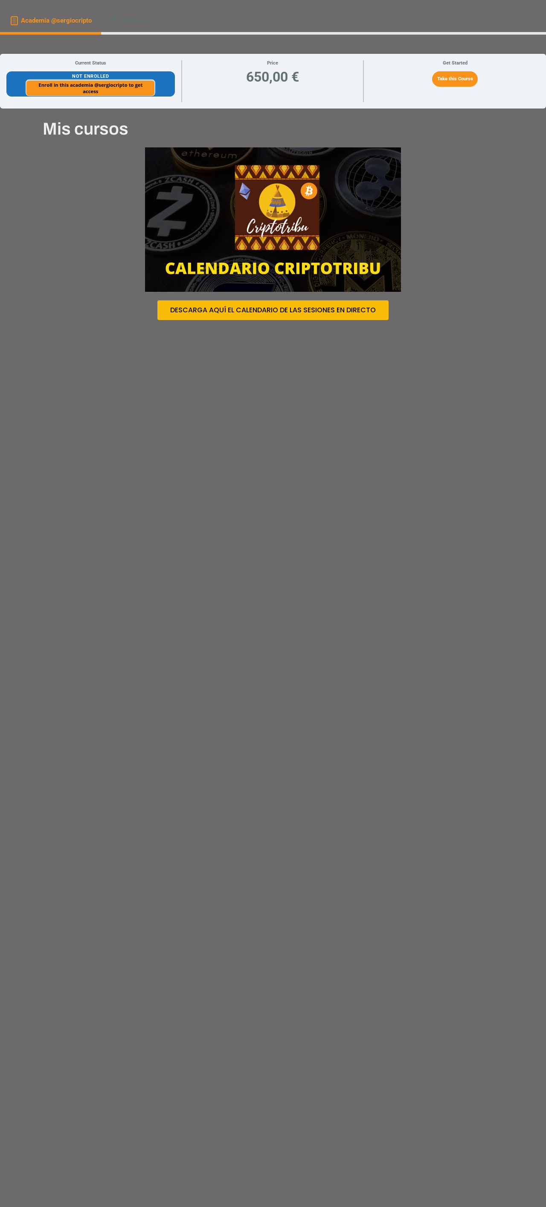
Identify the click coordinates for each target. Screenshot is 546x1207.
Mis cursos (85, 129)
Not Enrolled (90, 76)
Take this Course (455, 79)
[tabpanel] (273, 618)
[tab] (50, 20)
